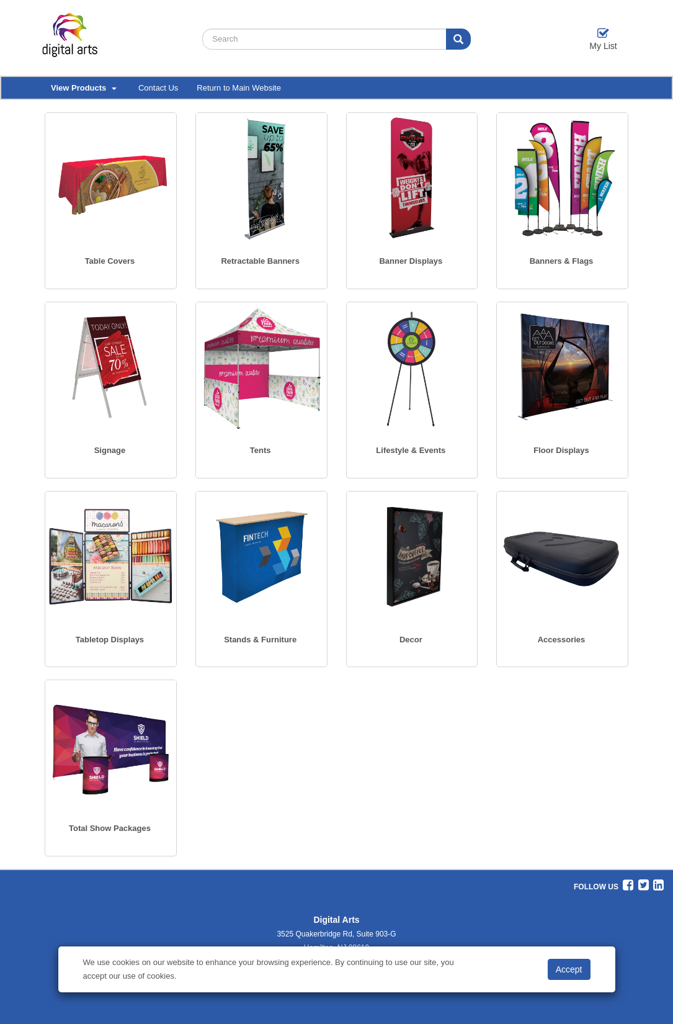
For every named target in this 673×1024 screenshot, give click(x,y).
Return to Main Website (239, 87)
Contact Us (158, 87)
